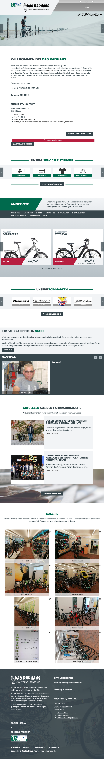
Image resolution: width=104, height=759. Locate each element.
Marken (49, 71)
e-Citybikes (50, 213)
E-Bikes (39, 213)
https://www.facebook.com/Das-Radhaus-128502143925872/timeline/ (43, 122)
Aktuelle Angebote (22, 144)
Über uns (8, 350)
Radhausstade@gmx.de (24, 119)
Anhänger (28, 213)
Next (102, 28)
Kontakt (26, 747)
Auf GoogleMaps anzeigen (79, 133)
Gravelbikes (34, 215)
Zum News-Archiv (52, 493)
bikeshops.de (50, 751)
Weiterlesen (52, 434)
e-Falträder (63, 213)
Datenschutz (39, 747)
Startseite (15, 747)
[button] (89, 7)
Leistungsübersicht (52, 184)
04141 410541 (19, 114)
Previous (1, 28)
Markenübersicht (52, 314)
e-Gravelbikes (78, 213)
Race (45, 215)
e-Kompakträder (18, 215)
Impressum (54, 747)
